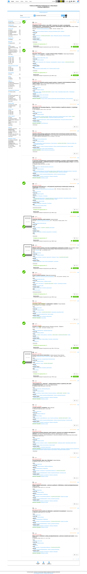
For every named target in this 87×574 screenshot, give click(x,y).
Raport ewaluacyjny (36, 37)
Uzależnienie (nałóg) (61, 442)
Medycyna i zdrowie (36, 447)
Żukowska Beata (46, 388)
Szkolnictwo (50, 334)
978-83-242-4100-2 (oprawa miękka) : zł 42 (41, 68)
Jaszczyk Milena (37, 411)
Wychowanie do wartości (62, 283)
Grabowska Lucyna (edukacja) (40, 31)
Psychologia (49, 203)
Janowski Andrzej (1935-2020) (39, 223)
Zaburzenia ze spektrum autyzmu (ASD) (56, 117)
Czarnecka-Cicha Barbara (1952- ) (56, 31)
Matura (52, 35)
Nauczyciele (49, 257)
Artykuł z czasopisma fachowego (60, 174)
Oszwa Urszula (37, 191)
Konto (30, 1)
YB (61, 1)
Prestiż (42, 363)
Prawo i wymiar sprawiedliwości (47, 148)
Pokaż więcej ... (10, 54)
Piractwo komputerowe (46, 143)
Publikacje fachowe (40, 114)
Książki (34, 33)
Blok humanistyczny (36, 35)
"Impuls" (37, 327)
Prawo (57, 257)
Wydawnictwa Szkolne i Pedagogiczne (43, 356)
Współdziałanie (36, 117)
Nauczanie (44, 257)
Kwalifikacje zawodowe (37, 257)
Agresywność (35, 91)
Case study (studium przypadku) (66, 119)
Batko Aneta (36, 166)
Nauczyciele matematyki (58, 198)
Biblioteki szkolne (60, 171)
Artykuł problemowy (36, 146)
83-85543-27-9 (36, 341)
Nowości (17, 1)
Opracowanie (35, 201)
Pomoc (26, 1)
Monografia (35, 64)
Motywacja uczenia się (50, 198)
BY (63, 1)
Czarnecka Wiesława (38, 330)
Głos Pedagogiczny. (44, 123)
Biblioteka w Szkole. (44, 177)
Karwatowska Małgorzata (38, 279)
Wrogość (52, 91)
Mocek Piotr (36, 438)
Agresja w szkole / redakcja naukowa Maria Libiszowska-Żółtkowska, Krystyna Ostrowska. (57, 98)
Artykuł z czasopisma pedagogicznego (53, 119)
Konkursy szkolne (45, 393)
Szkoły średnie (36, 415)
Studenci (45, 442)
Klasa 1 (40, 415)
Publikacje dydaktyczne (41, 413)
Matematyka (44, 203)
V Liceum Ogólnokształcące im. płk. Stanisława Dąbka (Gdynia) (44, 171)
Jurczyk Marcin (37, 87)
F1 (71, 1)
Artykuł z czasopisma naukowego (47, 146)
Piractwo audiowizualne (37, 143)
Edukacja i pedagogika (37, 39)
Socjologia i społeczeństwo (47, 231)
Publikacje (35, 229)
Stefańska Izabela (37, 464)
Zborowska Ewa (37, 388)
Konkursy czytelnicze (37, 393)
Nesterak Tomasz (37, 307)
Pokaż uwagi (35, 70)
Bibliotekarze (45, 468)
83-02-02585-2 (36, 369)
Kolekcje (28, 17)
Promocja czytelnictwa (52, 393)
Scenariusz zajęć (40, 285)
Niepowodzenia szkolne (68, 198)
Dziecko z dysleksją (36, 116)
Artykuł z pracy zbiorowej (44, 94)
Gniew (40, 91)
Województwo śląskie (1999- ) (63, 91)
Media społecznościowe (67, 171)
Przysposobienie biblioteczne (50, 470)
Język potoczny (41, 283)
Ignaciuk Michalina (37, 112)
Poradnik (35, 285)
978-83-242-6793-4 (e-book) (54, 68)
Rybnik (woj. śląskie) (64, 496)
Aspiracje (35, 227)
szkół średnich (49, 227)
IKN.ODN (37, 250)
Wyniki (12, 1)
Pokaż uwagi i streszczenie (37, 207)
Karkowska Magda (48, 330)
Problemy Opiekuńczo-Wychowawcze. (48, 149)
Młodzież (39, 227)
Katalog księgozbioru (43, 12)
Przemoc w (36, 334)
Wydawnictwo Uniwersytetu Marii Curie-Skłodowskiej (44, 276)
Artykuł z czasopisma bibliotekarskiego (46, 174)
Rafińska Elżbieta (37, 490)
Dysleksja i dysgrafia (44, 116)
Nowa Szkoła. (43, 317)
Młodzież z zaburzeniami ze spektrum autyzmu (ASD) (58, 116)
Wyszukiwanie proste (23, 17)
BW (59, 1)
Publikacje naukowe (40, 59)
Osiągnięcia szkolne (66, 35)
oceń (78, 22)
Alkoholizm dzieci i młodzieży (38, 442)
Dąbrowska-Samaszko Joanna (47, 166)
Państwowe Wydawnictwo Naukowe (43, 220)
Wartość (55, 283)
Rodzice (70, 116)
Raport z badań (36, 94)
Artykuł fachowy (36, 174)
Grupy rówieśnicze (36, 363)
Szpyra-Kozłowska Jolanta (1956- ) (40, 57)
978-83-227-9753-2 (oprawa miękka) (39, 205)
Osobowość (54, 257)
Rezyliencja (75, 198)
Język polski (35, 283)
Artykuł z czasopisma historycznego (39, 119)
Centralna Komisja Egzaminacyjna (43, 28)
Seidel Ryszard (37, 252)
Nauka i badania (45, 339)
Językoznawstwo (36, 66)
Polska (56, 91)
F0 (69, 1)
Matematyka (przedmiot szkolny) (39, 198)
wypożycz (76, 46)
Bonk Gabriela (37, 514)
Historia (22, 1)
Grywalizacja (42, 470)
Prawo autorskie (54, 143)
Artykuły (34, 89)
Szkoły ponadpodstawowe (38, 468)
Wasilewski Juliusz (37, 540)
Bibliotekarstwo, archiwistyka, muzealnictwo (41, 176)
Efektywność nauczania (58, 35)
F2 (74, 1)
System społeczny (44, 334)
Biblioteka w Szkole (44, 423)
